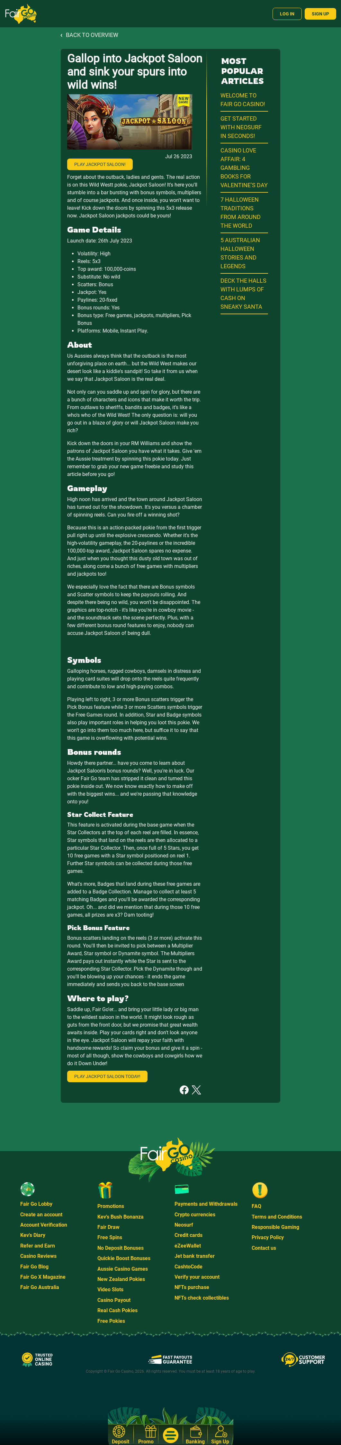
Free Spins (109, 1237)
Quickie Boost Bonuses (123, 1258)
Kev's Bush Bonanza (120, 1217)
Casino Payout (113, 1300)
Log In (287, 13)
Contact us (264, 1248)
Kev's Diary (32, 1235)
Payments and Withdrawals (206, 1204)
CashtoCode (188, 1267)
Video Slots (110, 1289)
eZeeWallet (188, 1246)
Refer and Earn (37, 1246)
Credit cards (188, 1235)
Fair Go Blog (34, 1267)
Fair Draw (108, 1227)
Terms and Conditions (277, 1217)
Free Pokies (111, 1321)
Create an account (41, 1215)
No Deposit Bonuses (120, 1248)
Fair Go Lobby (36, 1204)
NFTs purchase (192, 1287)
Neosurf (184, 1225)
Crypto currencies (195, 1215)
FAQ (256, 1206)
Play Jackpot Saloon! (100, 164)
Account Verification (43, 1225)
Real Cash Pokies (117, 1310)
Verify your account (197, 1277)
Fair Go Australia (39, 1287)
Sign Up (320, 13)
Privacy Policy (268, 1237)
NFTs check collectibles (202, 1298)
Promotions (110, 1206)
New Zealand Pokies (121, 1279)
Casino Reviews (38, 1256)
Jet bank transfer (195, 1256)
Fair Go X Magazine (43, 1277)
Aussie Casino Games (122, 1269)
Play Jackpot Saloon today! (107, 1076)
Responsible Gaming (275, 1227)
